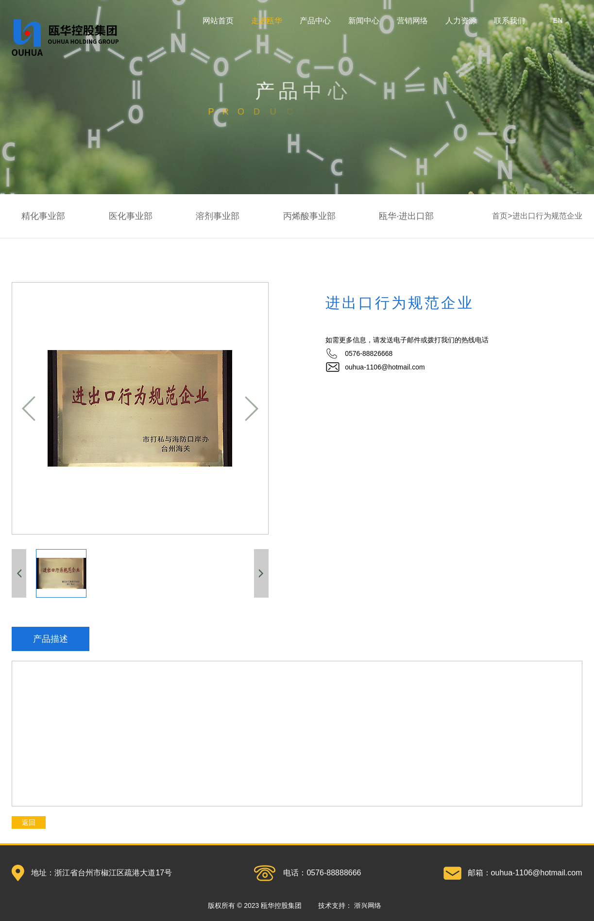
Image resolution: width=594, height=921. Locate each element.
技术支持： (349, 905)
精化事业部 (43, 216)
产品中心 (315, 21)
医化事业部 (131, 216)
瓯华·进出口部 (406, 216)
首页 (500, 216)
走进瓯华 (266, 21)
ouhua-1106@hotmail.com (384, 367)
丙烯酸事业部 (309, 216)
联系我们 (509, 21)
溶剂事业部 (217, 216)
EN (557, 20)
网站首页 (218, 21)
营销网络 (412, 21)
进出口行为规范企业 (547, 216)
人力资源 (460, 21)
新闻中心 (363, 21)
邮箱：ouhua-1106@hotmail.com (525, 873)
